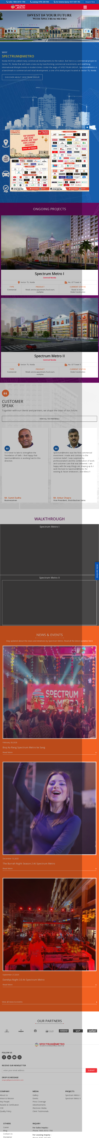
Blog (5, 1134)
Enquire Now (90, 2)
